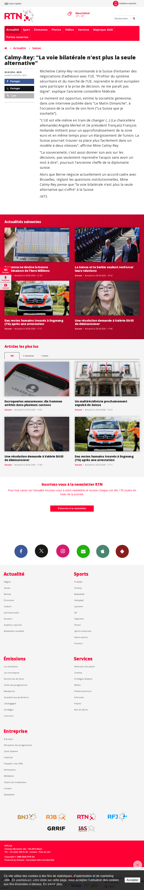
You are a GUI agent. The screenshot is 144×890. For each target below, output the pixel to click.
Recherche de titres (14, 679)
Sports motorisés (82, 631)
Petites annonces (83, 691)
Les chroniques (11, 672)
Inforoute (79, 697)
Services (83, 29)
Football (78, 582)
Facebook (21, 551)
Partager (13, 81)
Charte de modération (15, 782)
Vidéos (69, 29)
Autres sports (81, 637)
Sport (26, 29)
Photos (56, 29)
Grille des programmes (15, 685)
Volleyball (79, 600)
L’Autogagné (10, 703)
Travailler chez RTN (13, 763)
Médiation (9, 776)
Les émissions (11, 666)
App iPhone (102, 551)
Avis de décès (81, 709)
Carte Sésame (11, 751)
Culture (7, 606)
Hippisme (79, 618)
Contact (8, 788)
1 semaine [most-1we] (28, 355)
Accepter (132, 880)
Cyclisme (78, 606)
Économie (9, 600)
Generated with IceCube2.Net (40, 860)
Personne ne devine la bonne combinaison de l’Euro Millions (27, 269)
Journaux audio (11, 612)
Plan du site (44, 852)
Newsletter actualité (14, 631)
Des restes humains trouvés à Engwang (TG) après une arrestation (33, 322)
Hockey (78, 588)
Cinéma (78, 672)
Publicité (8, 757)
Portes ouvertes (17, 37)
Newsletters (83, 551)
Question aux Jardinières (16, 697)
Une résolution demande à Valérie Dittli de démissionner (104, 322)
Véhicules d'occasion (84, 666)
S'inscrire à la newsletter (72, 508)
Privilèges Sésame (83, 679)
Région (7, 582)
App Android (122, 551)
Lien (11, 95)
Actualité (12, 29)
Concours (9, 716)
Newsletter (9, 794)
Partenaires (10, 769)
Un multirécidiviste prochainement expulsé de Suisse (101, 403)
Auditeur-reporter (124, 3)
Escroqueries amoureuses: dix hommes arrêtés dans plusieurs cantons (33, 403)
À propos (8, 739)
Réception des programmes (18, 745)
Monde (7, 594)
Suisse (36, 48)
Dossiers (8, 618)
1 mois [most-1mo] (44, 355)
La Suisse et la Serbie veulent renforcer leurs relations (104, 269)
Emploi (77, 703)
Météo (77, 685)
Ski (75, 612)
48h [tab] (12, 355)
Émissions (41, 29)
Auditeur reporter (13, 625)
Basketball (79, 594)
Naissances (9, 691)
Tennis (77, 625)
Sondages (9, 709)
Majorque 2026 (103, 29)
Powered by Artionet (14, 860)
